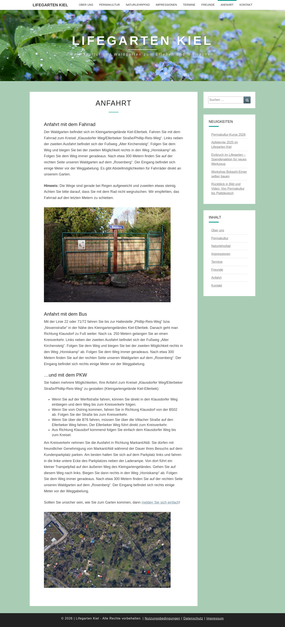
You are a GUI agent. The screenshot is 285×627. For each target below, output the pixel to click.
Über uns (86, 4)
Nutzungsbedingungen (162, 618)
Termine (189, 4)
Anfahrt (227, 4)
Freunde (208, 4)
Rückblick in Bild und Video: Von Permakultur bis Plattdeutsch (228, 188)
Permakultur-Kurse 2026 (228, 134)
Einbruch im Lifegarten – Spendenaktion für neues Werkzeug (229, 159)
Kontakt (245, 4)
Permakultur (109, 4)
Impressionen (166, 4)
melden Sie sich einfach (160, 502)
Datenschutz (193, 618)
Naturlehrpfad (138, 4)
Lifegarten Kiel (50, 5)
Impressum (215, 618)
